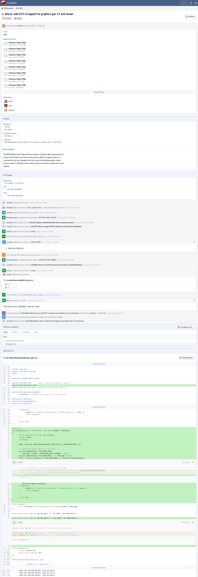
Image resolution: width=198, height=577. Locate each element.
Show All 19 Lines (99, 567)
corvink (19, 26)
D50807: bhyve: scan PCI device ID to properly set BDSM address (56, 265)
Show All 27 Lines (99, 364)
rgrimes (11, 110)
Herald (9, 207)
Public (19, 18)
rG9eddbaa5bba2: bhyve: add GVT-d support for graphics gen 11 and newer (33, 142)
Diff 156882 (36, 242)
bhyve (9, 136)
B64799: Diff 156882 (48, 260)
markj (9, 129)
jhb (8, 126)
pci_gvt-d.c (12, 344)
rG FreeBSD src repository (14, 183)
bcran (11, 101)
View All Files (99, 92)
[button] (196, 3)
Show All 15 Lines (99, 407)
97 (7, 288)
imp (10, 105)
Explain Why (102, 313)
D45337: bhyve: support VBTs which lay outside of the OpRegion (56, 226)
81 (7, 284)
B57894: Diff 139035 (48, 217)
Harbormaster (12, 217)
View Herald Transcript (52, 207)
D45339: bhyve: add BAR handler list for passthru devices (52, 222)
